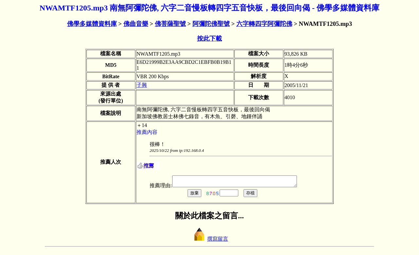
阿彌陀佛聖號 (211, 23)
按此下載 (209, 38)
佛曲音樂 (135, 23)
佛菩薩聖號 (170, 23)
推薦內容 (147, 132)
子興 (142, 85)
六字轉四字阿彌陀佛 (264, 23)
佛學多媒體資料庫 (92, 23)
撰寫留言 (209, 241)
